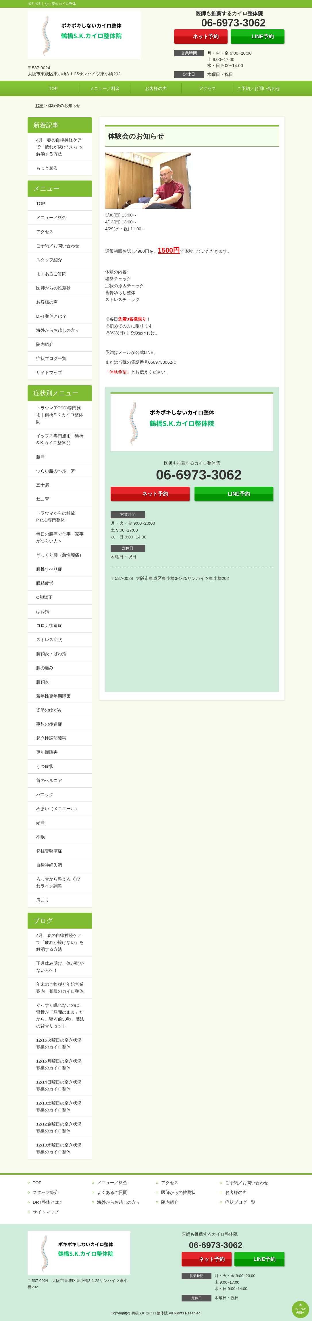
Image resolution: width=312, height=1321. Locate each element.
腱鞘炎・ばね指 (51, 653)
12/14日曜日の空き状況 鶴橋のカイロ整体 (61, 1085)
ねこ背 (42, 498)
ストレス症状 (49, 639)
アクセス (207, 88)
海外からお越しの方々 (57, 330)
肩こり (42, 900)
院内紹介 (44, 344)
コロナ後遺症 (49, 625)
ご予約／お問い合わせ (258, 88)
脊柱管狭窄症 (49, 850)
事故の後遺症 (49, 724)
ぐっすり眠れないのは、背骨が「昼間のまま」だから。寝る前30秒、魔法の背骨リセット (60, 1015)
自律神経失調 (49, 864)
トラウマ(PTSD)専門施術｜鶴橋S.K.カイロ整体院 (59, 414)
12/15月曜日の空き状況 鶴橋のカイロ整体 (61, 1064)
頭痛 (40, 822)
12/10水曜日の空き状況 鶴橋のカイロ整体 (61, 1148)
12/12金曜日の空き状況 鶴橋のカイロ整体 (61, 1127)
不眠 (40, 836)
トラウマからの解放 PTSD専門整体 (57, 516)
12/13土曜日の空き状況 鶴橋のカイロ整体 (61, 1106)
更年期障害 (47, 752)
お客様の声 (156, 88)
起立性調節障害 (51, 738)
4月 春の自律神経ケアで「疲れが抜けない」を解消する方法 (60, 146)
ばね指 (42, 611)
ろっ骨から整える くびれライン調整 (58, 882)
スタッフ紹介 (49, 259)
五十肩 (42, 484)
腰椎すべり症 (49, 569)
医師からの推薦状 (53, 287)
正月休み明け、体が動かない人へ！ (60, 967)
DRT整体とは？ (51, 316)
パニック (44, 794)
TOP (53, 88)
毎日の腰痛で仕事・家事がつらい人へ (60, 537)
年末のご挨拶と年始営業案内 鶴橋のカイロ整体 (60, 988)
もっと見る (47, 167)
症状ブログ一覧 (51, 358)
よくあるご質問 (51, 273)
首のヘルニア (49, 780)
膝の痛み (44, 667)
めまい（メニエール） (57, 808)
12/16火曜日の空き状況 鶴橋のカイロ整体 (61, 1043)
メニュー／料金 (105, 88)
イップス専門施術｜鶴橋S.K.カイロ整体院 (60, 439)
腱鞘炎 (42, 681)
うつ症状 (44, 766)
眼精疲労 (44, 583)
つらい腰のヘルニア (55, 470)
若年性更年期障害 (53, 695)
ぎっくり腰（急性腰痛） (60, 555)
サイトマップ (49, 372)
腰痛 (40, 456)
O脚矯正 (44, 597)
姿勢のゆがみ (49, 710)
